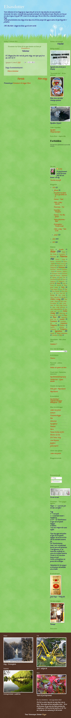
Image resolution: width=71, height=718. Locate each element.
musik (61, 289)
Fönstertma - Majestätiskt (61, 276)
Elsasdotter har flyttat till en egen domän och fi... (60, 194)
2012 (54, 239)
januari (56, 235)
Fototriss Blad (53, 266)
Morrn (52, 429)
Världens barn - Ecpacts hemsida (56, 381)
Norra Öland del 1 (56, 291)
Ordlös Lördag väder (54, 297)
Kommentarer (55, 481)
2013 (53, 188)
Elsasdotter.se (25, 48)
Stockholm (62, 325)
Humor (64, 279)
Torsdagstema (63, 329)
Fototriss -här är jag (61, 264)
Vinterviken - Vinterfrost (57, 211)
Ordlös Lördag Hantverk (61, 305)
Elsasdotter (14, 6)
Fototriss (63, 256)
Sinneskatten (53, 321)
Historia (59, 279)
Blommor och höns (55, 435)
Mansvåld (59, 285)
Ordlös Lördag (55, 299)
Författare (54, 277)
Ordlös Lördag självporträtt (56, 309)
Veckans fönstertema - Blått (60, 221)
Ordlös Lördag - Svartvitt (58, 203)
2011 (53, 242)
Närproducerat (54, 392)
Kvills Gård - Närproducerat (58, 389)
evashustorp (53, 421)
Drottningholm (62, 254)
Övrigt (60, 335)
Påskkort (60, 315)
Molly (62, 287)
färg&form (52, 443)
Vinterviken (54, 335)
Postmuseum (53, 315)
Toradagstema (53, 329)
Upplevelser (58, 331)
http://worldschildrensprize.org (58, 377)
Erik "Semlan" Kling (55, 438)
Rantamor (53, 427)
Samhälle (61, 319)
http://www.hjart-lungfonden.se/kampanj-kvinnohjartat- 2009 (56, 401)
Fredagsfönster (53, 268)
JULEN (52, 284)
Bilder (53, 252)
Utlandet (52, 333)
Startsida (20, 79)
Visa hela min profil (55, 180)
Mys (66, 289)
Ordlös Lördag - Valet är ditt (60, 230)
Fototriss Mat (62, 266)
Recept (65, 315)
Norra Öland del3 (60, 293)
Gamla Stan (62, 277)
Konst (58, 283)
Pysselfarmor (53, 424)
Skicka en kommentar (12, 71)
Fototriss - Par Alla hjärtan (59, 216)
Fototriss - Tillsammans (55, 262)
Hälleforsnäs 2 (61, 281)
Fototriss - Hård (58, 199)
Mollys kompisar (54, 289)
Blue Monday (53, 254)
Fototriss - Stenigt (60, 259)
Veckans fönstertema (62, 333)
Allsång (51, 250)
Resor (55, 317)
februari (56, 190)
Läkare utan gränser (55, 410)
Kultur (64, 283)
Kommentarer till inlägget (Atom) (22, 83)
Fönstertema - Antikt (55, 270)
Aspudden (52, 130)
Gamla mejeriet (54, 446)
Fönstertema (61, 267)
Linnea (60, 169)
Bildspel (63, 252)
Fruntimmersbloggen (55, 416)
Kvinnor (52, 285)
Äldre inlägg (42, 79)
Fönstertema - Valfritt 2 (61, 272)
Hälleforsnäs (53, 281)
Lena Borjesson (54, 440)
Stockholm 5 (53, 344)
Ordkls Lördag (61, 295)
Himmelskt (52, 279)
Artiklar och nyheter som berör (58, 368)
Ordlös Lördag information (58, 307)
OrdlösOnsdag (62, 313)
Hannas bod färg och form (57, 432)
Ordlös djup (63, 297)
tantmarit (52, 413)
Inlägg (53, 478)
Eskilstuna (52, 257)
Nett (51, 418)
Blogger (44, 715)
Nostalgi (52, 295)
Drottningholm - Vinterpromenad (58, 225)
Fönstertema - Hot (59, 207)
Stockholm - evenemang (57, 327)
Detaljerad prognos (55, 132)
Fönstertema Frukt (56, 274)
